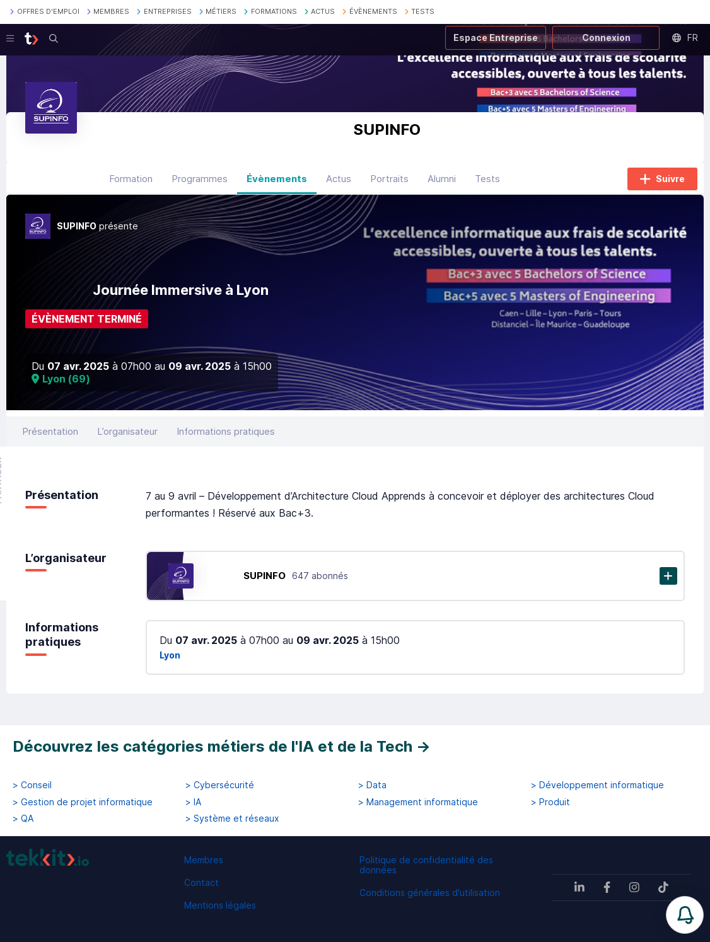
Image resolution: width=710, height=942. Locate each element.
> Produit (550, 802)
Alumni (442, 179)
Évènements (277, 179)
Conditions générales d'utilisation (429, 892)
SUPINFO (264, 576)
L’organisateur (127, 431)
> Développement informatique (597, 785)
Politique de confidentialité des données (426, 864)
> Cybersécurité (219, 785)
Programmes (200, 179)
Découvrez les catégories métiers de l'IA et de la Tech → (222, 746)
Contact (201, 882)
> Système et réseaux (232, 818)
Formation (131, 179)
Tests (487, 179)
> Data (372, 785)
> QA (23, 818)
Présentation (50, 431)
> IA (193, 802)
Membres (203, 859)
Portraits (389, 179)
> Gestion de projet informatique (83, 802)
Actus (338, 179)
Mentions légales (220, 905)
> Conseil (32, 785)
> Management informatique (418, 802)
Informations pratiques (226, 431)
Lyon (170, 655)
